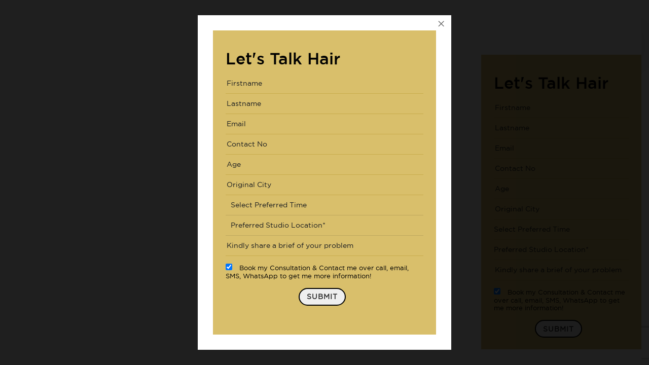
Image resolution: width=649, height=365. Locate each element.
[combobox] (324, 205)
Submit (322, 297)
